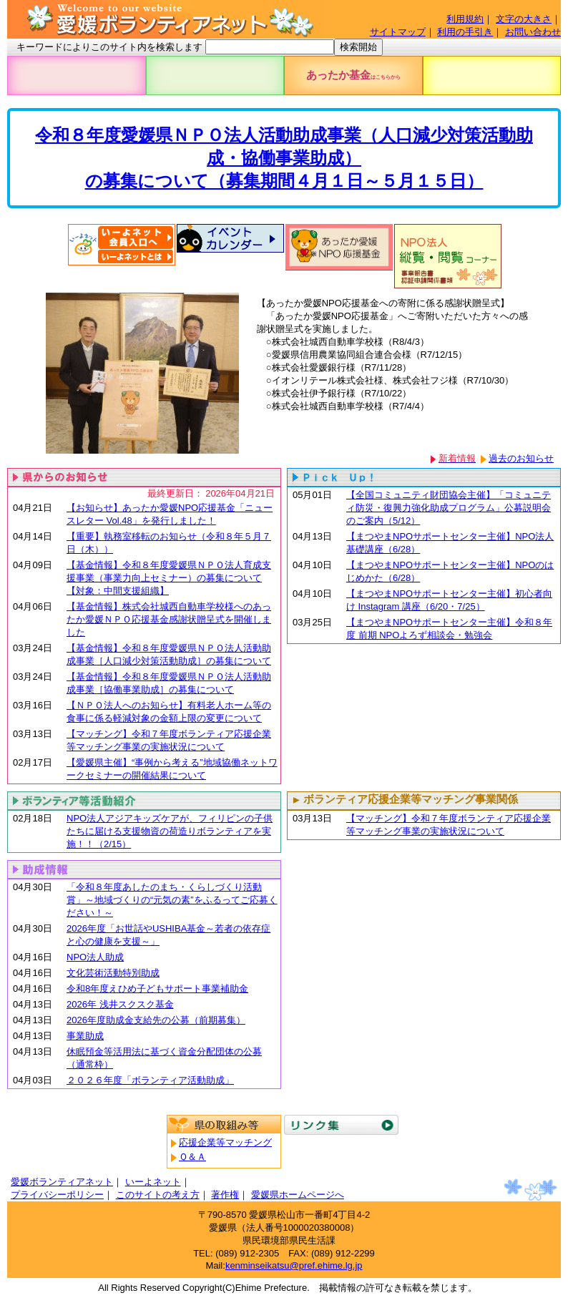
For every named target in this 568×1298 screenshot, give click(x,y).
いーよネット (153, 1181)
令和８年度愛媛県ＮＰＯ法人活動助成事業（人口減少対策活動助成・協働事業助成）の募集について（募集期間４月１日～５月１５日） (284, 157)
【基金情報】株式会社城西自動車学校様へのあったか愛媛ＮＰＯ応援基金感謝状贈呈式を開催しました (169, 619)
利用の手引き (465, 31)
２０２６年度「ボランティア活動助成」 (150, 1080)
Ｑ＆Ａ (192, 1156)
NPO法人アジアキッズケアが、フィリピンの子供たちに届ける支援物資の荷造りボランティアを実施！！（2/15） (170, 831)
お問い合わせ (533, 31)
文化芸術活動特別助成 (113, 972)
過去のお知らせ (521, 458)
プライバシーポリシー (57, 1194)
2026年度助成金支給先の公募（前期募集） (156, 1020)
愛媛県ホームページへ (297, 1194)
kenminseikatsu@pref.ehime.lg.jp (294, 1265)
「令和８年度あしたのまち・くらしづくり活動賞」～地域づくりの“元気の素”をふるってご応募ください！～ (172, 900)
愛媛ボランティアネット (62, 1181)
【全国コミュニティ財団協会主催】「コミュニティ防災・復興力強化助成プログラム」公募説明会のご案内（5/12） (448, 507)
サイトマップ (398, 31)
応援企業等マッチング (225, 1142)
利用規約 (465, 19)
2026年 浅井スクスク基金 (120, 1004)
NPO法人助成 (95, 957)
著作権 (225, 1194)
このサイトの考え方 (158, 1194)
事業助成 (85, 1035)
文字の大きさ (524, 19)
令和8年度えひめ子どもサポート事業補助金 (157, 988)
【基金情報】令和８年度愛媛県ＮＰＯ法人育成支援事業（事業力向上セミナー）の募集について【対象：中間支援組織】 (169, 578)
